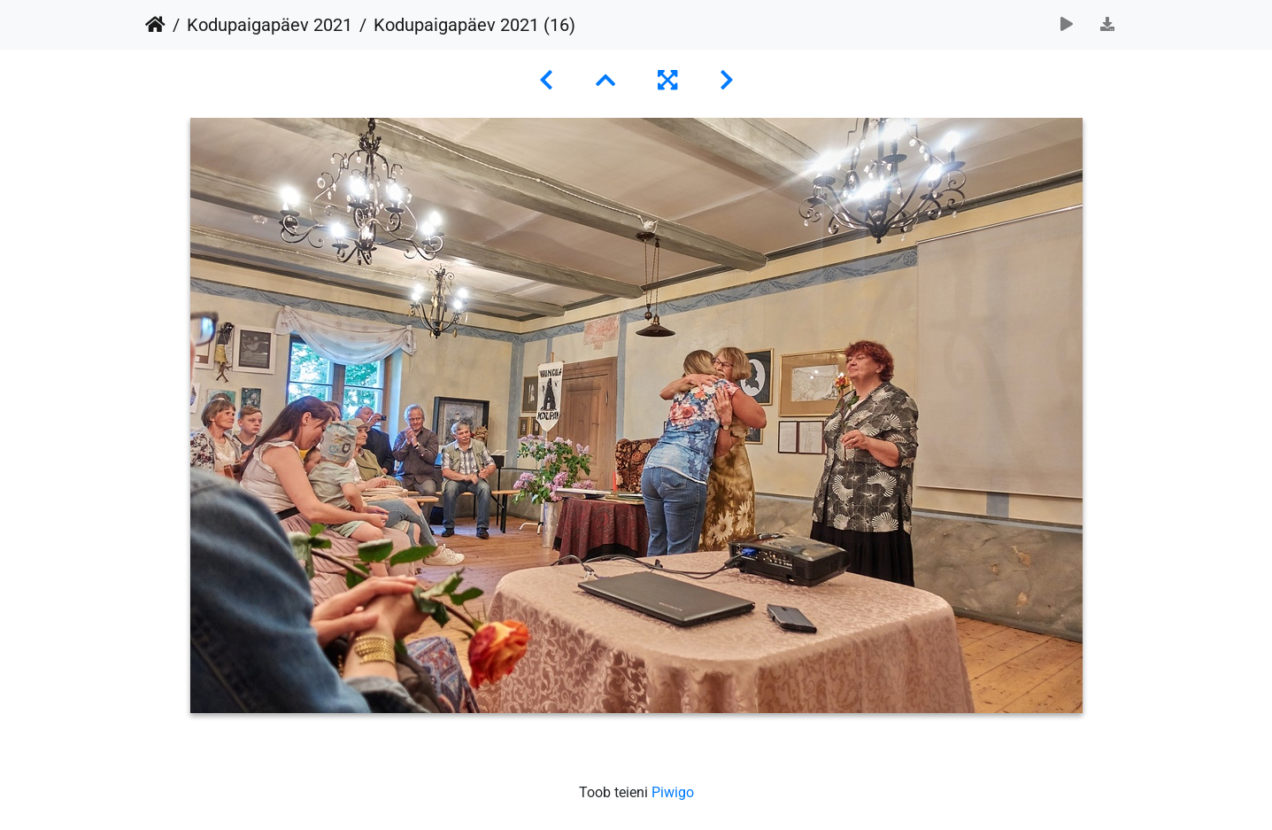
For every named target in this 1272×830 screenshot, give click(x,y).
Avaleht (155, 25)
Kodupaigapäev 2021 (269, 24)
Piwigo (672, 792)
